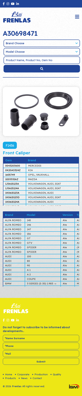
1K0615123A (12, 192)
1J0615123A (12, 183)
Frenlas (16, 386)
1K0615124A (12, 201)
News (23, 378)
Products (9, 378)
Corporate (22, 374)
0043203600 (12, 165)
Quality (56, 374)
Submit (41, 361)
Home (7, 374)
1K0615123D (12, 197)
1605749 (10, 174)
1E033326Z (11, 179)
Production (40, 374)
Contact (36, 378)
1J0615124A (12, 188)
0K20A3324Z (13, 170)
